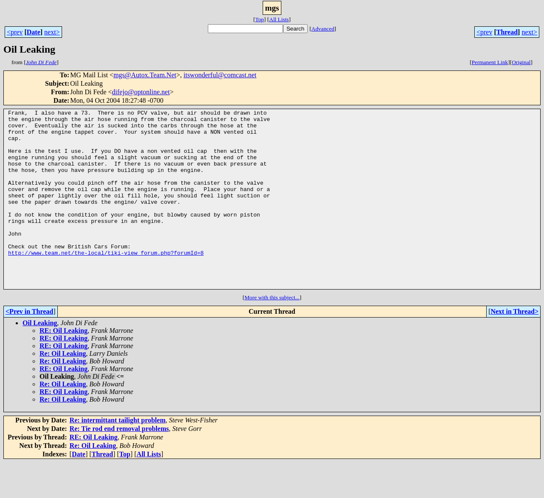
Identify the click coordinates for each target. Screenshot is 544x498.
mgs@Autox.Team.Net (144, 75)
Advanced (323, 28)
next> (52, 32)
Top (259, 19)
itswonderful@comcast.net (220, 75)
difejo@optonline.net (141, 92)
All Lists (279, 19)
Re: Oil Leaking (63, 389)
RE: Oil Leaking (64, 366)
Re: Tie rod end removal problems (119, 464)
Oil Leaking (40, 358)
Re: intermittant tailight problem (118, 455)
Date (33, 32)
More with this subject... (272, 333)
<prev (15, 32)
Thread (507, 32)
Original (521, 62)
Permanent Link (490, 62)
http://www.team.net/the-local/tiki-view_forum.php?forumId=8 (106, 282)
